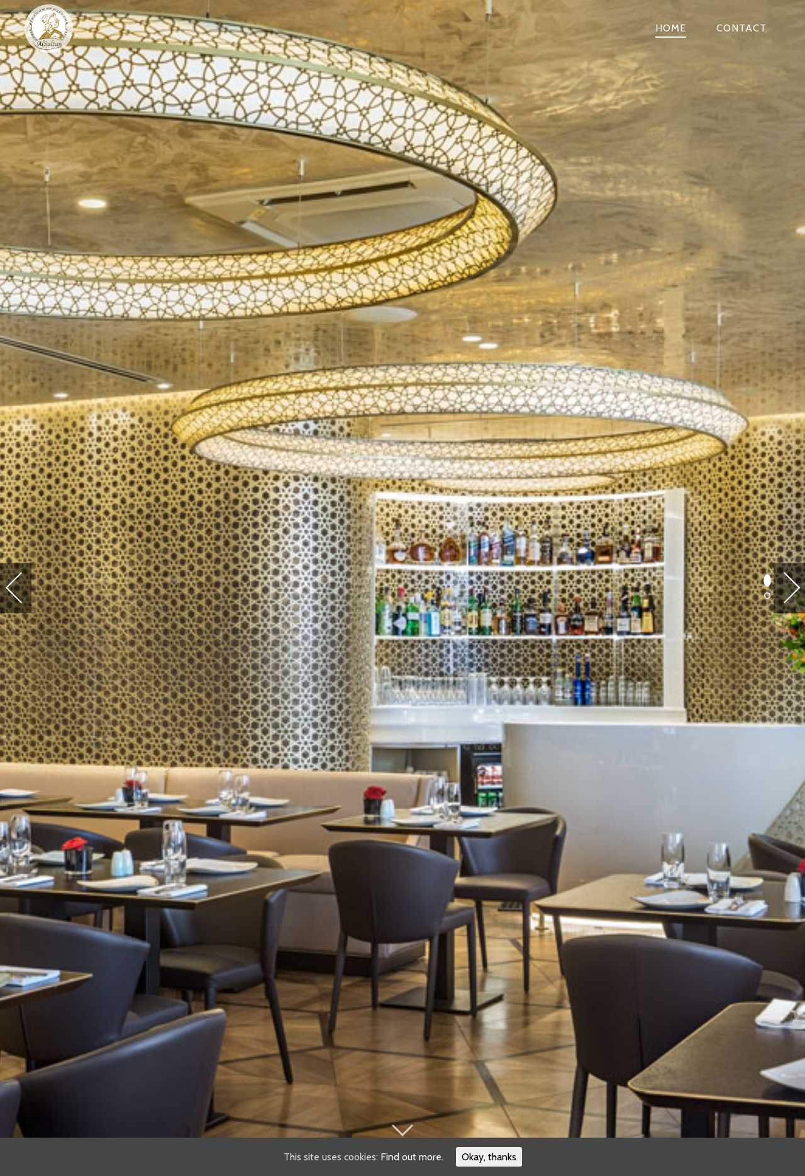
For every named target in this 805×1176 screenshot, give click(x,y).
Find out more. (411, 1157)
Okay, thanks (489, 1157)
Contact (741, 28)
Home (670, 28)
